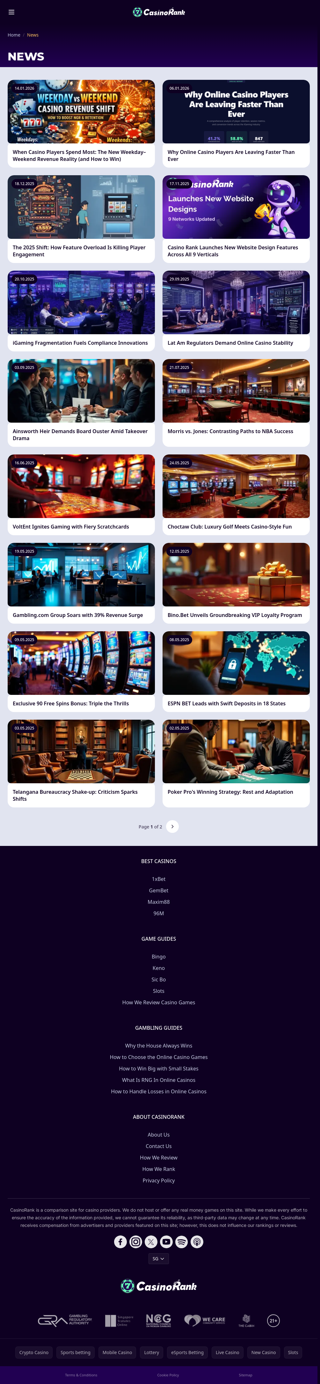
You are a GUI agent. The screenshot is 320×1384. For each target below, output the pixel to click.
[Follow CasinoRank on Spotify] (181, 1241)
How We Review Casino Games (158, 1002)
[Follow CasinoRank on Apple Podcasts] (197, 1241)
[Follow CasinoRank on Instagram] (135, 1241)
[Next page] (172, 826)
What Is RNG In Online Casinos (158, 1079)
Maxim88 (159, 901)
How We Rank (158, 1169)
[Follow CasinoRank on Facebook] (120, 1241)
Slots (158, 990)
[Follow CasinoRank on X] (151, 1241)
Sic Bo (159, 979)
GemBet (159, 890)
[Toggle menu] (11, 12)
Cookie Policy (168, 1375)
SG (159, 1259)
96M (159, 913)
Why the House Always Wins (159, 1045)
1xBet (159, 878)
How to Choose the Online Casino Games (158, 1057)
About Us (159, 1134)
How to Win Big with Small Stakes (159, 1068)
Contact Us (158, 1146)
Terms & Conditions (81, 1375)
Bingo (159, 956)
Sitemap (245, 1375)
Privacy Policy (159, 1180)
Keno (159, 968)
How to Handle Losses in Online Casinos (159, 1091)
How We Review (159, 1157)
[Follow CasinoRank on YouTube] (166, 1241)
